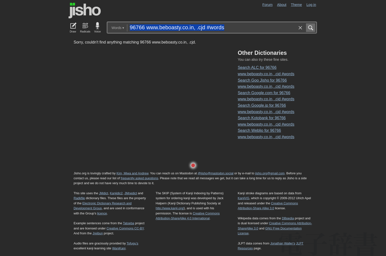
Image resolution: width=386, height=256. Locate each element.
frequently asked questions (139, 178)
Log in (311, 5)
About (282, 5)
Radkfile (79, 198)
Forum (267, 5)
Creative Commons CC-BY (125, 228)
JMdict (103, 193)
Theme (296, 5)
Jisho (84, 10)
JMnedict (130, 193)
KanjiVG (243, 198)
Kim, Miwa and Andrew (132, 173)
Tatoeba (128, 223)
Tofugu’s (132, 243)
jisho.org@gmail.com (270, 173)
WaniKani (119, 248)
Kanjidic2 (116, 193)
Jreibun (98, 233)
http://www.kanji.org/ (170, 208)
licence (102, 213)
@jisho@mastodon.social (215, 173)
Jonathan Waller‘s (282, 243)
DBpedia (288, 218)
